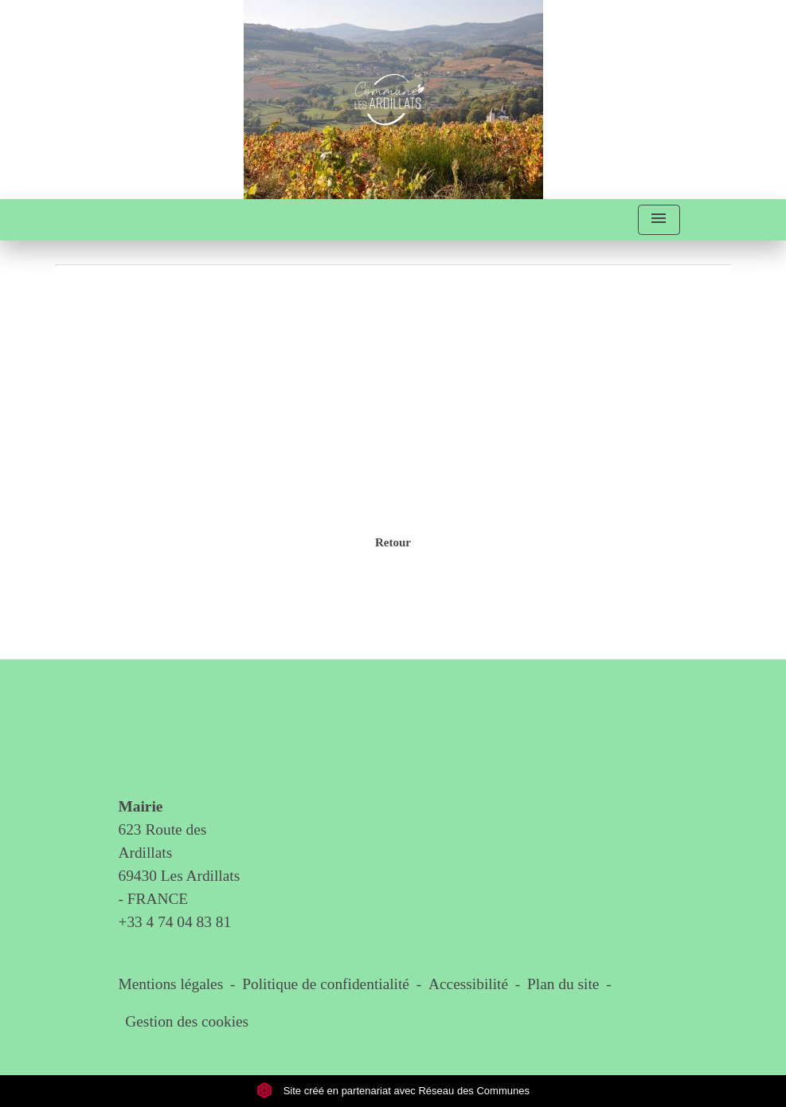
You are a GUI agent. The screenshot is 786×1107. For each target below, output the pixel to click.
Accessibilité (468, 984)
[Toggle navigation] (658, 220)
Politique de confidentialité (325, 984)
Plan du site (563, 984)
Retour (393, 542)
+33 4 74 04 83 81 (175, 921)
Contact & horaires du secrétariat (181, 737)
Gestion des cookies (186, 1021)
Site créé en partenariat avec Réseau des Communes (393, 1091)
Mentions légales (171, 984)
